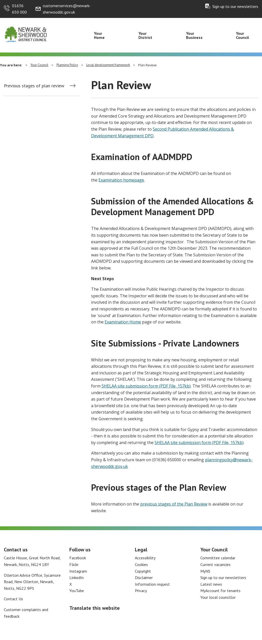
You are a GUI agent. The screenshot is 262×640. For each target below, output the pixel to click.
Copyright (143, 571)
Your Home (99, 35)
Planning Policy (67, 65)
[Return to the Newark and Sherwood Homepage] (25, 33)
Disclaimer (144, 577)
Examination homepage (121, 180)
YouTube (76, 590)
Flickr (74, 564)
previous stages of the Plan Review (173, 504)
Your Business (194, 35)
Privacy (141, 590)
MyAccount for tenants (220, 590)
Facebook (77, 557)
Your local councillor (218, 597)
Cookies (141, 564)
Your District (145, 35)
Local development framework (108, 65)
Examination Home (123, 322)
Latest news (211, 584)
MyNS (205, 571)
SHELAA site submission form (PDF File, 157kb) (146, 386)
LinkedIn (76, 577)
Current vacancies (215, 564)
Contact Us (13, 598)
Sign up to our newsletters (235, 6)
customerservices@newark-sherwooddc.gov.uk (67, 9)
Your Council (242, 35)
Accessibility (145, 557)
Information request (152, 584)
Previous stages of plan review (34, 86)
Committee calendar (217, 557)
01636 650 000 (19, 9)
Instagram (78, 571)
